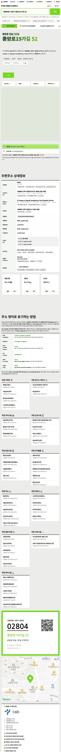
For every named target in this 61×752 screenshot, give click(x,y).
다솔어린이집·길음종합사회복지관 (12, 610)
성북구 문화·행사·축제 (11, 734)
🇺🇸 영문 (57, 6)
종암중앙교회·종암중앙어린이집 (41, 474)
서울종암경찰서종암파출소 (10, 467)
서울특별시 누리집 (10, 724)
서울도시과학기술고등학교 (10, 528)
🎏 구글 (37, 272)
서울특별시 (5, 2)
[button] (30, 307)
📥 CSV (49, 6)
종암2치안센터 (7, 460)
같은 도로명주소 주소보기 (41, 187)
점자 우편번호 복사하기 (30, 187)
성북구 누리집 (9, 731)
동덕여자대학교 (37, 515)
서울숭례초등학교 (8, 508)
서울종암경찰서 (7, 474)
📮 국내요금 (46, 17)
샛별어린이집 (36, 481)
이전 (8, 76)
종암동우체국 (6, 389)
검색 (55, 12)
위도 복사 (19, 255)
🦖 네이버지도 (12, 17)
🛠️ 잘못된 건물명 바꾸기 (47, 26)
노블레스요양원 (7, 596)
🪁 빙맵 (31, 17)
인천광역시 (22, 2)
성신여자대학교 (37, 508)
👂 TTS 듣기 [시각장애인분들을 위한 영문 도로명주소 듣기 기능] (44, 206)
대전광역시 (50, 2)
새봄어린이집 (36, 460)
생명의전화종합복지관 (9, 603)
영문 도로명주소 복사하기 (22, 206)
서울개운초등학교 (8, 515)
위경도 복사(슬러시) (49, 255)
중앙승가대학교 (37, 522)
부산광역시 (31, 2)
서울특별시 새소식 (10, 726)
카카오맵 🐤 (36, 84)
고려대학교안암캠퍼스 (9, 409)
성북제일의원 (6, 555)
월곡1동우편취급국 (8, 402)
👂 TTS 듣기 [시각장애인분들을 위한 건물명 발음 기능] (40, 264)
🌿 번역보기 (5, 17)
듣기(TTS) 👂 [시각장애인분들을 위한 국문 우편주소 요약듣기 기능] (16, 63)
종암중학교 (6, 501)
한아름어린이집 (37, 467)
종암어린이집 (36, 488)
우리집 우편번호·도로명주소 (9, 6)
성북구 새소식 (9, 732)
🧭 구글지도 (26, 17)
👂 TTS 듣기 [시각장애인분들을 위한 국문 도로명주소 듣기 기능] (41, 197)
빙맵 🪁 (20, 84)
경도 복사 (24, 255)
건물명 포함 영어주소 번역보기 (23, 264)
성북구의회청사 (37, 438)
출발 (8, 294)
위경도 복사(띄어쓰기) (40, 255)
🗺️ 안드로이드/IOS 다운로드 (14, 147)
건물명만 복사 (33, 264)
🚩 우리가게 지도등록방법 (28, 26)
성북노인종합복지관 (8, 582)
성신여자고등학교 (8, 522)
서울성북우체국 (7, 395)
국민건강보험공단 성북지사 (40, 389)
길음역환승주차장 (8, 424)
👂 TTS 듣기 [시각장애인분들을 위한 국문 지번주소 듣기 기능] (28, 213)
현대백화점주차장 (8, 438)
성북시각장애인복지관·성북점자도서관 (43, 548)
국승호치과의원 (7, 569)
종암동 (19, 59)
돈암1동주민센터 (37, 431)
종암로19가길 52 (28, 59)
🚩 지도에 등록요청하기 (13, 152)
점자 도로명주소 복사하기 (32, 197)
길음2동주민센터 (37, 445)
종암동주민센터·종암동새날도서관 (42, 424)
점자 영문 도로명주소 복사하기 (34, 206)
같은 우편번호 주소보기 (52, 187)
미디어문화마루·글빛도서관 (40, 542)
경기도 (14, 2)
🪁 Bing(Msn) (43, 272)
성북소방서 (6, 481)
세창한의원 (6, 562)
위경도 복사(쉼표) (31, 255)
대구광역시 (41, 2)
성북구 (14, 59)
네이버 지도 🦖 (51, 84)
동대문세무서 (36, 395)
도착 (14, 294)
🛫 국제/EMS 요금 (54, 17)
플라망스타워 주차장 (8, 431)
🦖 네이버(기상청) (21, 272)
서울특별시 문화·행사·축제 (12, 727)
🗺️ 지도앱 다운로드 (9, 26)
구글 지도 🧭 (7, 84)
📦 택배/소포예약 (38, 17)
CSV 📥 (24, 63)
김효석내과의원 (7, 548)
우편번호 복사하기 (21, 187)
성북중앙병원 (6, 542)
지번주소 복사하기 (21, 213)
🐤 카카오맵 (19, 17)
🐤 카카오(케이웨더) (30, 272)
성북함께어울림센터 (8, 589)
